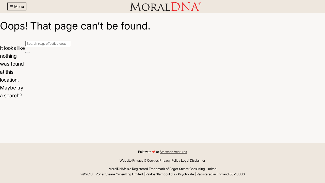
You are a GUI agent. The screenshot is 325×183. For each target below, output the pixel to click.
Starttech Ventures (173, 152)
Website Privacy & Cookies (139, 160)
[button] (16, 6)
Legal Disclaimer (193, 160)
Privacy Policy (169, 160)
